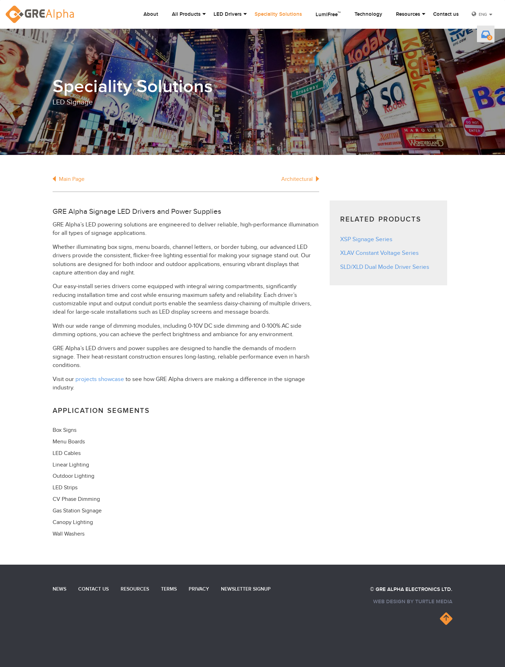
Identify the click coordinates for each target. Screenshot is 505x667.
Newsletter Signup (246, 589)
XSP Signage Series (366, 239)
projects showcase (99, 379)
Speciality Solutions (278, 14)
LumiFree (328, 14)
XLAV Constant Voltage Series (379, 253)
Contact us (446, 14)
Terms (169, 589)
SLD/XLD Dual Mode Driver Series (384, 267)
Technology (368, 14)
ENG (483, 14)
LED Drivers (228, 14)
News (59, 589)
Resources (408, 14)
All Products (186, 14)
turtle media (433, 602)
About (150, 14)
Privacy (199, 589)
